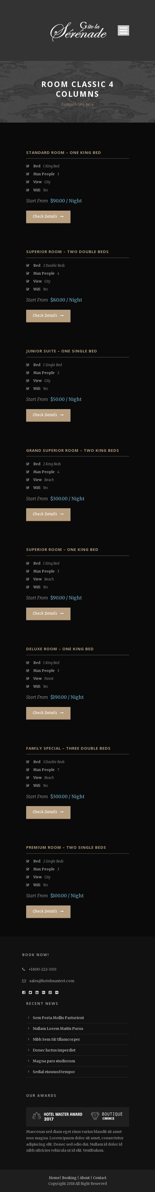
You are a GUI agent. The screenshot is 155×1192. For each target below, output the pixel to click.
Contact (99, 1178)
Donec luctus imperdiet (54, 1050)
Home (54, 1178)
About (85, 1178)
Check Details (48, 216)
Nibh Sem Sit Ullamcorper (56, 1039)
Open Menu (123, 30)
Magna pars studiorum (54, 1061)
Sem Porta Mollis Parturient (58, 1017)
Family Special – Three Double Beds (68, 748)
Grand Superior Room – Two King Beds (72, 450)
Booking (69, 1178)
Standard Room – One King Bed (63, 152)
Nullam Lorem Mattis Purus (58, 1028)
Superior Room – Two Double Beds (67, 251)
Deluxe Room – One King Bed (60, 648)
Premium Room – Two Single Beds (66, 847)
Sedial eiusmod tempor (54, 1071)
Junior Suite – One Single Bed (61, 350)
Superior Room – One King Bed (62, 549)
